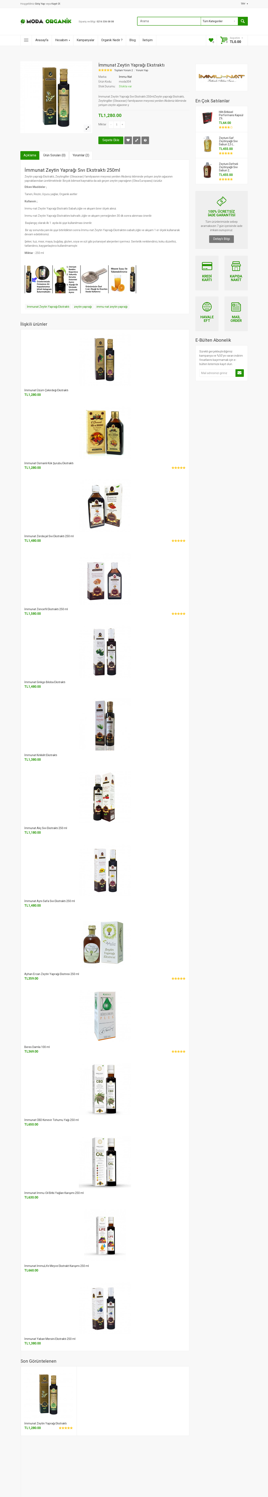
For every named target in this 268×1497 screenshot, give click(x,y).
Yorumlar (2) (81, 155)
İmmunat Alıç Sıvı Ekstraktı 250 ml (45, 828)
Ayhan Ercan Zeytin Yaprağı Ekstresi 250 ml (51, 974)
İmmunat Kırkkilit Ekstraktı (40, 755)
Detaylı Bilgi (221, 239)
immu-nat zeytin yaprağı (112, 306)
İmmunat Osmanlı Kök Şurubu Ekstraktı (48, 463)
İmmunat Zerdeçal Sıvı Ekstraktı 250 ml (49, 536)
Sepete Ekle (110, 140)
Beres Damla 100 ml (37, 1047)
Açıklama (30, 155)
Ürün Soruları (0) (54, 155)
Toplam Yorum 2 (123, 70)
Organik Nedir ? (112, 40)
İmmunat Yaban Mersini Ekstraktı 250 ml (49, 1338)
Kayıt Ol (55, 3)
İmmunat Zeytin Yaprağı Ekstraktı (48, 306)
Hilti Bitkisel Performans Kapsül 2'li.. (231, 115)
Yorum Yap (142, 70)
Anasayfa (41, 40)
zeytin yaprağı (83, 306)
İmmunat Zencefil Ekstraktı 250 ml (46, 609)
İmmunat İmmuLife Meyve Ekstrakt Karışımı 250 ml (56, 1265)
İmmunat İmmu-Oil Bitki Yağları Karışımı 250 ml (54, 1193)
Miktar (102, 124)
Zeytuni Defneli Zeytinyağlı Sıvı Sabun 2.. (228, 167)
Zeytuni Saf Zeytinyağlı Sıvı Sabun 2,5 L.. (228, 141)
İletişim (147, 40)
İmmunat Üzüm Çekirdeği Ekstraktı (46, 390)
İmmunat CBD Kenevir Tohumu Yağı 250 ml (51, 1120)
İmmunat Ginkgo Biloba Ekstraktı (44, 682)
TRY (244, 3)
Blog (132, 40)
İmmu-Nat (125, 76)
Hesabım (62, 40)
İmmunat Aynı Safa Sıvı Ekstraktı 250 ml (49, 901)
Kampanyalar (85, 40)
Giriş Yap (40, 3)
